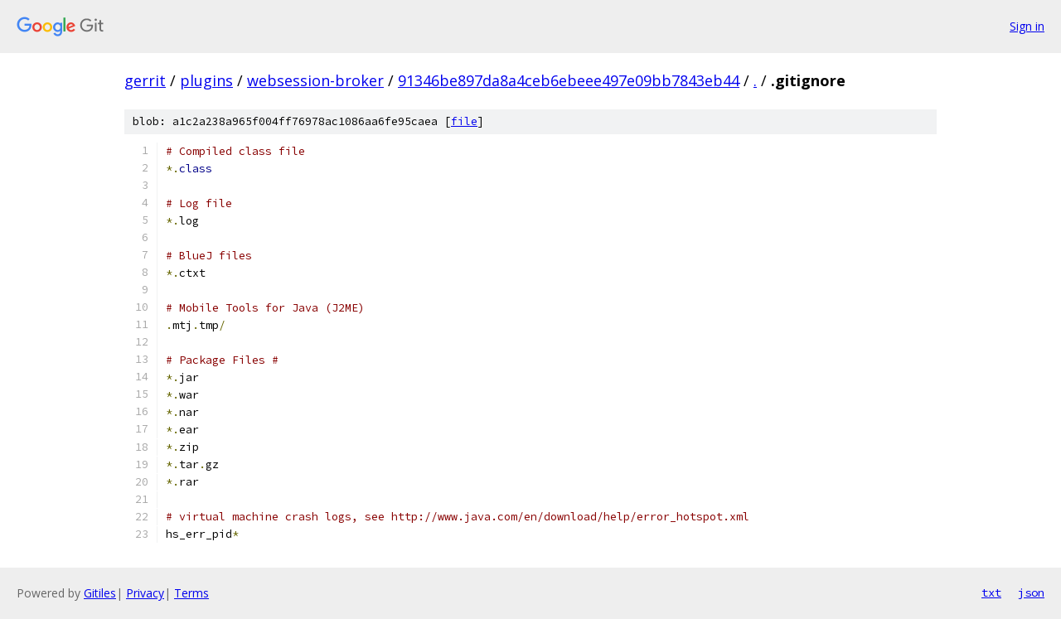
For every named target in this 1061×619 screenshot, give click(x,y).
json (1031, 592)
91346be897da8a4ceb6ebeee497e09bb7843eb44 (568, 80)
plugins (206, 80)
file (464, 121)
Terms (191, 593)
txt (991, 592)
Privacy (145, 593)
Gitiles (100, 593)
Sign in (1027, 26)
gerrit (145, 80)
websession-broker (315, 80)
